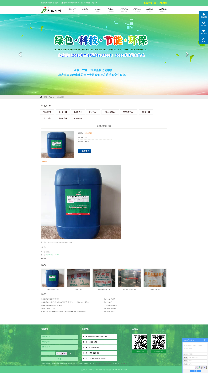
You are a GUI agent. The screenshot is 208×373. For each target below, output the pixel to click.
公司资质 (134, 10)
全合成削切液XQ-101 (129, 289)
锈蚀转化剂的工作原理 (48, 308)
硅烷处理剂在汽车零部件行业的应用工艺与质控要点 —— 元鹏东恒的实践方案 (65, 302)
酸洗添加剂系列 (110, 112)
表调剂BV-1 (78, 289)
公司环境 (121, 10)
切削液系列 (146, 112)
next (188, 55)
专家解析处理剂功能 (110, 308)
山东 (122, 370)
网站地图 (87, 3)
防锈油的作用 (108, 302)
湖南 (106, 370)
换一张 (69, 353)
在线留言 (147, 10)
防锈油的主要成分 (109, 311)
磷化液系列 (63, 112)
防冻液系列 (63, 118)
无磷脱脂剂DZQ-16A (104, 289)
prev (19, 55)
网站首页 (70, 10)
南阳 (109, 370)
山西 (112, 370)
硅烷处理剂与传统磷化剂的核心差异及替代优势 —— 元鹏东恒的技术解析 (63, 311)
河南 (97, 370)
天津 (125, 370)
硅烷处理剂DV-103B (52, 255)
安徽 (100, 370)
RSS (92, 3)
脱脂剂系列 (78, 112)
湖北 (103, 370)
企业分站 (80, 3)
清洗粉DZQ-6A (155, 289)
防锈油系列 (78, 118)
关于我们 (82, 10)
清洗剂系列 (47, 118)
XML (95, 3)
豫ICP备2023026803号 (103, 364)
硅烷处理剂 (60, 97)
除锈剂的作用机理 (109, 299)
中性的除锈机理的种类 (110, 305)
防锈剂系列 (93, 112)
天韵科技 (124, 364)
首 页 (45, 97)
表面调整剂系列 (128, 112)
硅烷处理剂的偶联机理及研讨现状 (51, 305)
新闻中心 (95, 10)
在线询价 (84, 151)
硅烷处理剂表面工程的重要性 (50, 299)
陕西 (116, 370)
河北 (119, 370)
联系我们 (160, 10)
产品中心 (108, 10)
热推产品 (84, 370)
